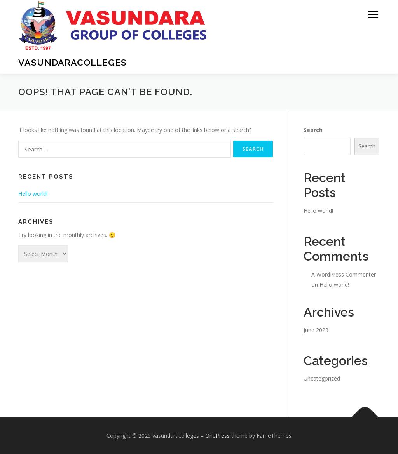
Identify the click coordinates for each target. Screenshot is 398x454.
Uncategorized (322, 378)
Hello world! (33, 193)
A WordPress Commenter (343, 274)
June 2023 (316, 330)
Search (313, 130)
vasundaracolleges (72, 62)
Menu (373, 14)
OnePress (217, 435)
